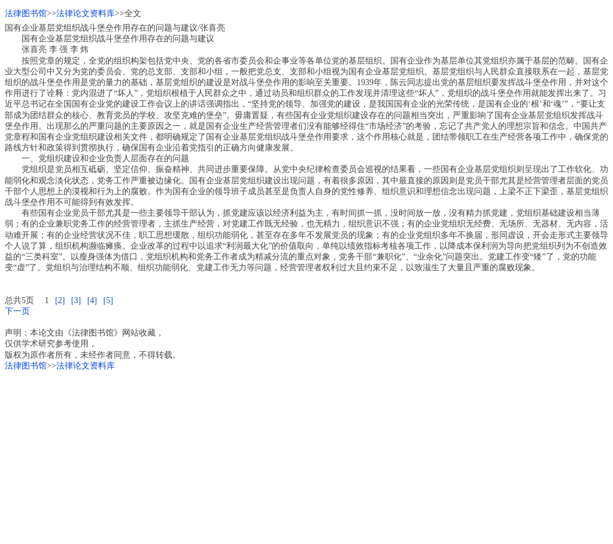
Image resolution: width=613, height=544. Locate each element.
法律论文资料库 (85, 13)
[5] (108, 300)
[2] (60, 300)
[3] (76, 300)
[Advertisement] (306, 455)
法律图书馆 (26, 13)
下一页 (17, 311)
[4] (92, 300)
